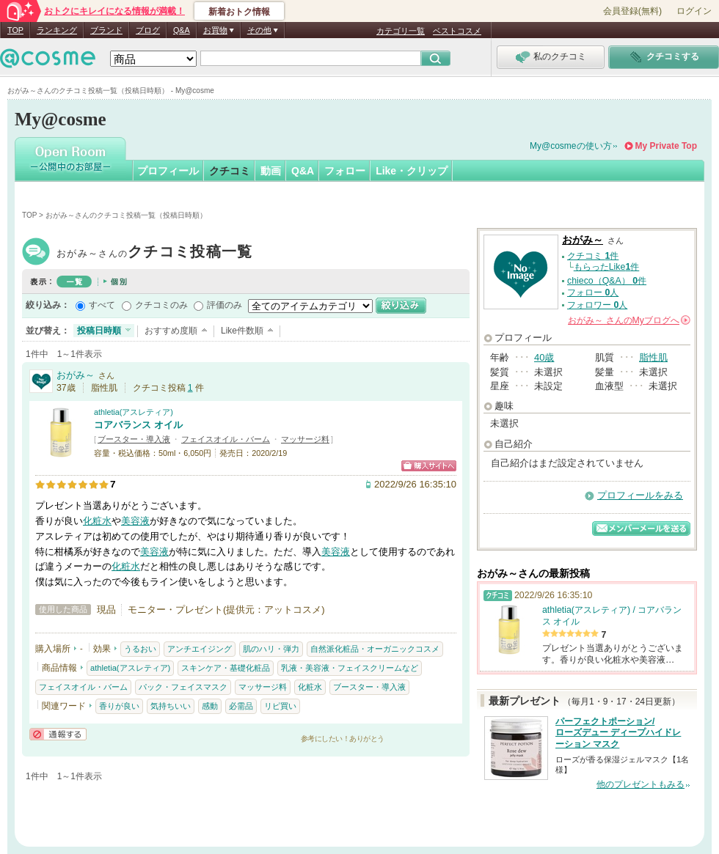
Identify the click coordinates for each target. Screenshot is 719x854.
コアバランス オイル (138, 424)
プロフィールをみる (640, 495)
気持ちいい (170, 706)
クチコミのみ (161, 305)
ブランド (106, 30)
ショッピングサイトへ (428, 465)
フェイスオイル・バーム (225, 439)
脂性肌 (653, 357)
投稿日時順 (99, 330)
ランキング (57, 30)
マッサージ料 (305, 439)
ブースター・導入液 (134, 439)
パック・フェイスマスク (183, 686)
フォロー (344, 171)
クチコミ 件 (592, 256)
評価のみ (224, 305)
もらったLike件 (607, 267)
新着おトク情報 (239, 12)
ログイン (694, 11)
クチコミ (229, 171)
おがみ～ (154, 253)
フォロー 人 (592, 292)
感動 (210, 706)
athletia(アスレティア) (133, 412)
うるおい (140, 648)
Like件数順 (242, 330)
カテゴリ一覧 (400, 30)
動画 (270, 171)
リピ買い (280, 706)
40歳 (544, 357)
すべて (102, 305)
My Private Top (666, 146)
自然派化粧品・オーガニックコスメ (374, 648)
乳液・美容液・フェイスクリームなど (349, 667)
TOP (15, 30)
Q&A (181, 30)
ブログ (148, 30)
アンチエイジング (199, 648)
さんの (629, 320)
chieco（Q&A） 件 (606, 281)
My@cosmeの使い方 (571, 146)
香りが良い (119, 706)
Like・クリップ (412, 171)
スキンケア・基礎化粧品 (225, 667)
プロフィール (168, 171)
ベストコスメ (457, 30)
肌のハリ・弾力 (271, 648)
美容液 (135, 520)
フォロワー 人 (597, 305)
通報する (58, 734)
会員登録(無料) (632, 11)
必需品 (241, 706)
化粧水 (97, 520)
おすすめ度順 (171, 330)
